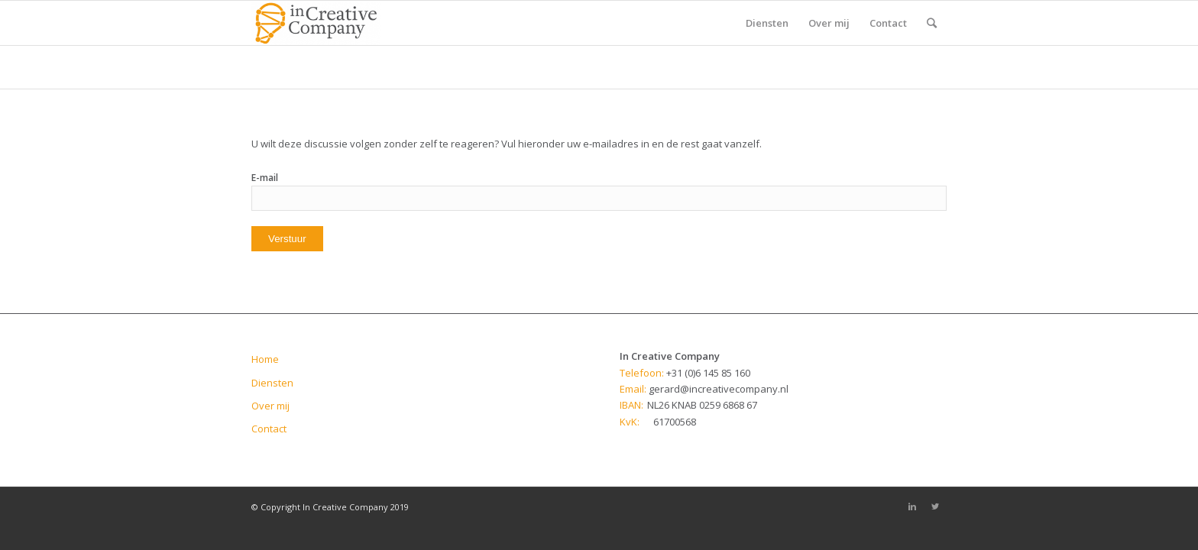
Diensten (272, 383)
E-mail (264, 177)
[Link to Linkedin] (912, 506)
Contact (269, 428)
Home (265, 359)
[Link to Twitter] (935, 506)
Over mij (270, 405)
